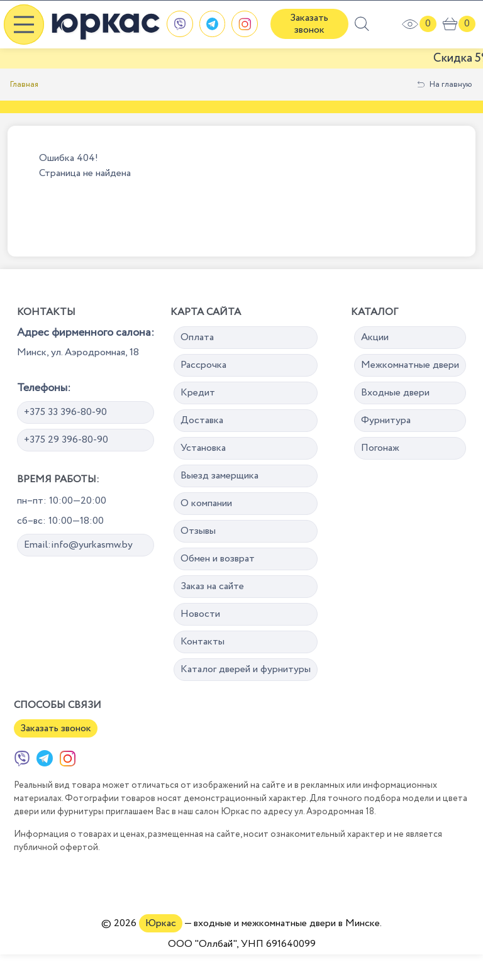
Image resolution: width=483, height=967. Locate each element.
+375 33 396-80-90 (65, 412)
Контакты (202, 641)
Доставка (201, 420)
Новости (200, 614)
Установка (203, 448)
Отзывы (198, 531)
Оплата (197, 337)
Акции (375, 337)
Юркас (160, 923)
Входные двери (395, 392)
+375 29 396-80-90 (66, 440)
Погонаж (380, 448)
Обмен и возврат (217, 558)
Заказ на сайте (212, 586)
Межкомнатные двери (410, 365)
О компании (206, 503)
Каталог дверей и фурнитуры (245, 669)
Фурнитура (386, 420)
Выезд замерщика (219, 475)
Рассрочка (203, 365)
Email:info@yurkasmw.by (78, 545)
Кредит (197, 392)
